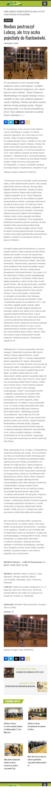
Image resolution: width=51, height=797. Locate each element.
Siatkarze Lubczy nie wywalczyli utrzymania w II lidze (37, 726)
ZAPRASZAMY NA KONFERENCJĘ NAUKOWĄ (20, 686)
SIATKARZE (12, 11)
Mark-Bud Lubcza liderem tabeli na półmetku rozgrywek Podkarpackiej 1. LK (37, 761)
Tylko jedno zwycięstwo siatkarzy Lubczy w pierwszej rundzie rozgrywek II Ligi (12, 764)
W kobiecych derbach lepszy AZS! (29, 672)
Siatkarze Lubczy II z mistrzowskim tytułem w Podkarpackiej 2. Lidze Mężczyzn (13, 728)
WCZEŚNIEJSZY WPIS (26, 669)
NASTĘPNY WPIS (27, 683)
